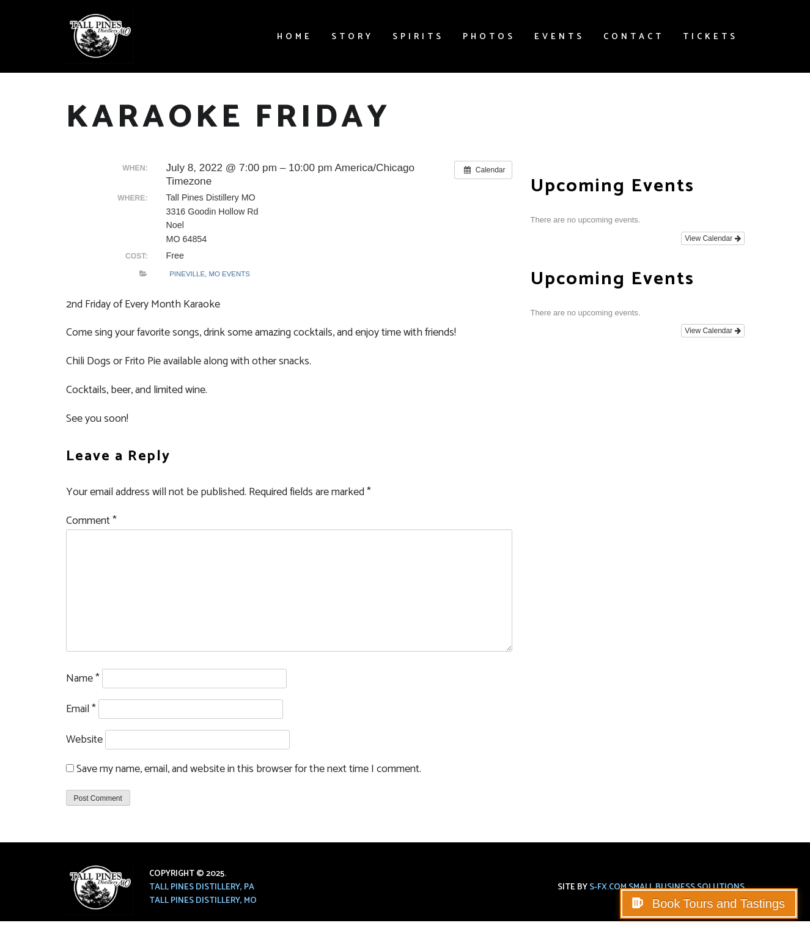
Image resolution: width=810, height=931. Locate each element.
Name (83, 678)
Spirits (418, 37)
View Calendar (712, 238)
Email (81, 709)
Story (352, 37)
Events (559, 37)
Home (294, 37)
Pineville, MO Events (209, 274)
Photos (489, 37)
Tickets (710, 37)
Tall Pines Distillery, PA (201, 887)
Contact (633, 37)
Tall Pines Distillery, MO (203, 901)
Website (84, 739)
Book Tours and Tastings (717, 903)
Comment (91, 521)
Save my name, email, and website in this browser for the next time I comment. (248, 769)
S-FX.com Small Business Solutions (667, 887)
